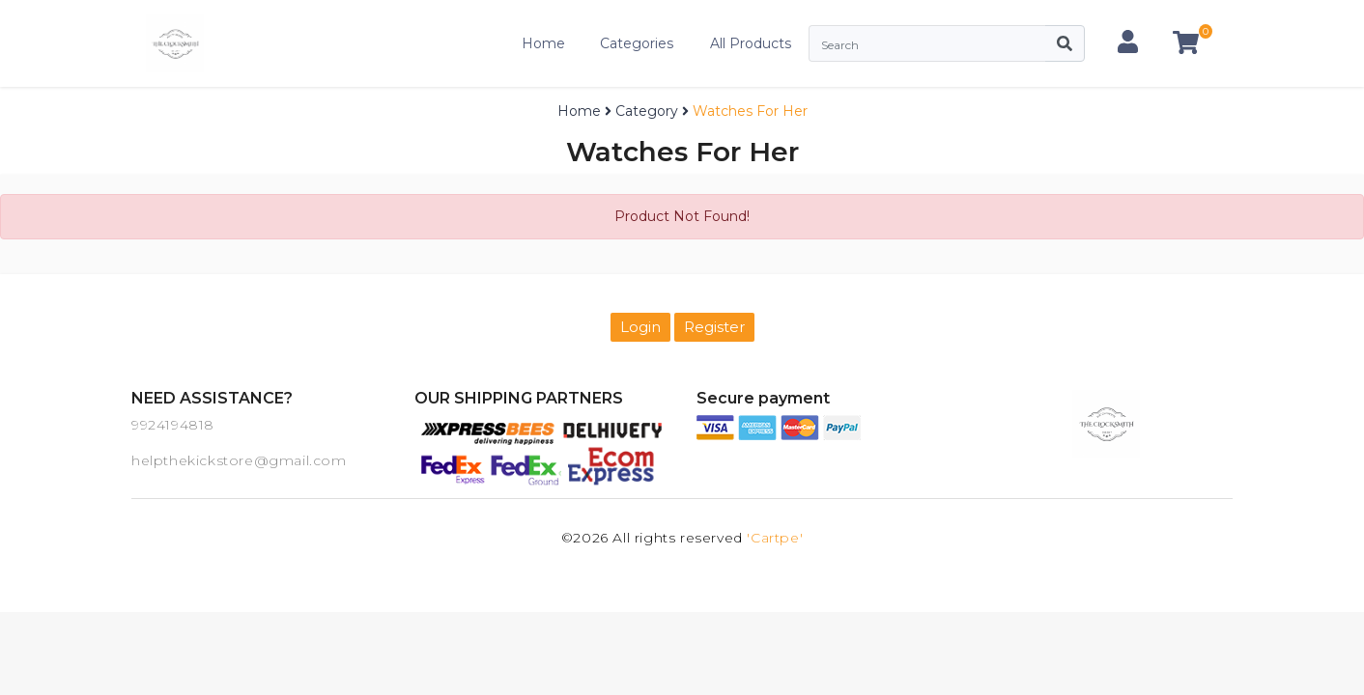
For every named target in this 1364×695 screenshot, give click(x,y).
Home (543, 43)
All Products (750, 43)
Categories (636, 43)
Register (714, 327)
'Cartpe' (775, 537)
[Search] (927, 43)
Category (646, 111)
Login (640, 327)
